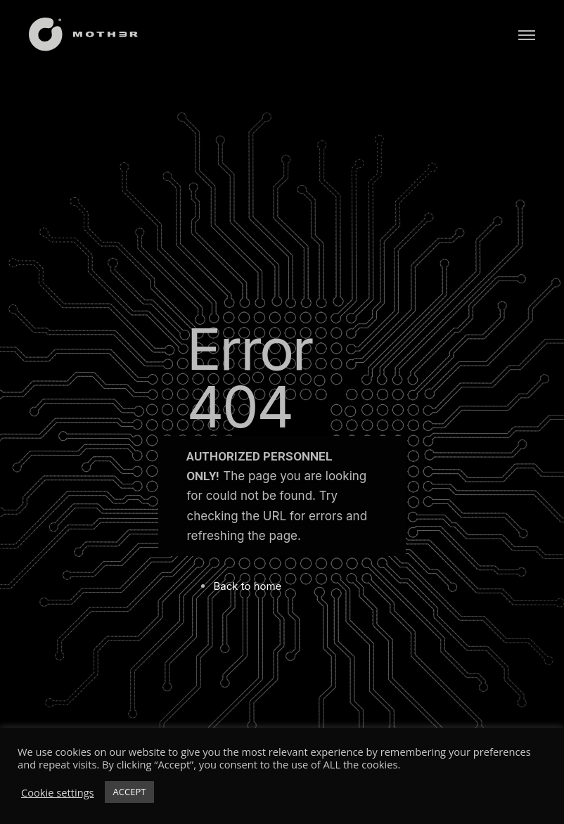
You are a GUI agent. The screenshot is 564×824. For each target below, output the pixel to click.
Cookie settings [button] (57, 792)
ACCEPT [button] (129, 791)
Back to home (247, 586)
